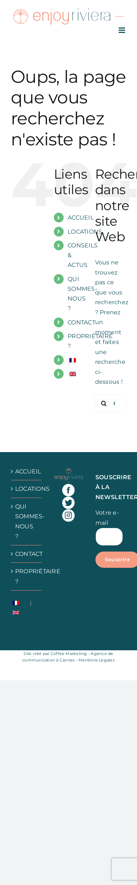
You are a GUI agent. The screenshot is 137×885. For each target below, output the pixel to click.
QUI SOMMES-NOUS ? (26, 521)
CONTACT (81, 322)
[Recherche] (104, 403)
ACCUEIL (81, 217)
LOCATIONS (85, 231)
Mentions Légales (96, 660)
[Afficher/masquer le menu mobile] (122, 30)
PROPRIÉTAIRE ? (26, 576)
